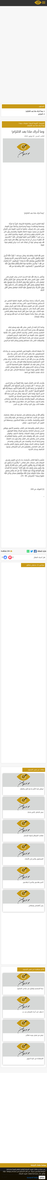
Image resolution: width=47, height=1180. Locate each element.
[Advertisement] (23, 30)
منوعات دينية (23, 123)
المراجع (40, 114)
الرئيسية (41, 123)
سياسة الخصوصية (32, 1177)
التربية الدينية (33, 123)
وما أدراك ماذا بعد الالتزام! (34, 111)
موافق (42, 1177)
